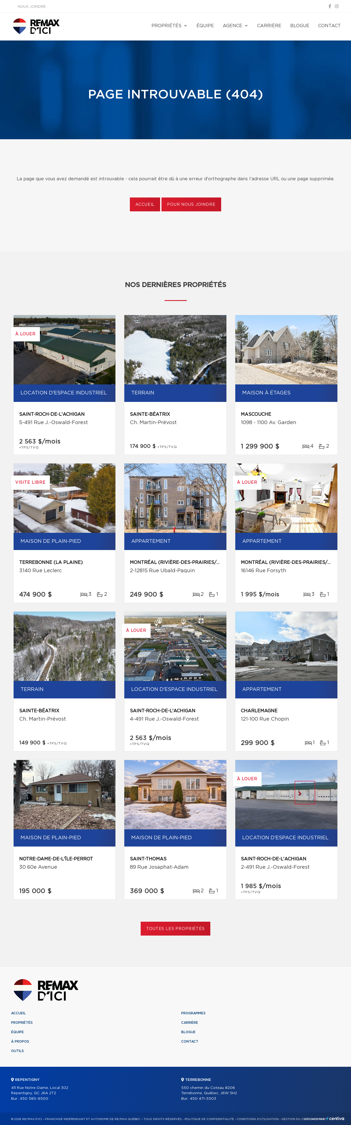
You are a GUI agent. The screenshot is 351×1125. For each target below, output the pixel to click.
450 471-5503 (203, 1099)
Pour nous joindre (191, 205)
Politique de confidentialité (209, 1119)
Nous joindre (32, 7)
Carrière (269, 26)
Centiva (335, 1118)
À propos (20, 1041)
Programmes (193, 1013)
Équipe (205, 26)
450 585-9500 (34, 1099)
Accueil (145, 205)
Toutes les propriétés (175, 929)
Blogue (299, 26)
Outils (17, 1051)
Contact (329, 26)
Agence (232, 26)
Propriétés (166, 26)
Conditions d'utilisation (258, 1119)
